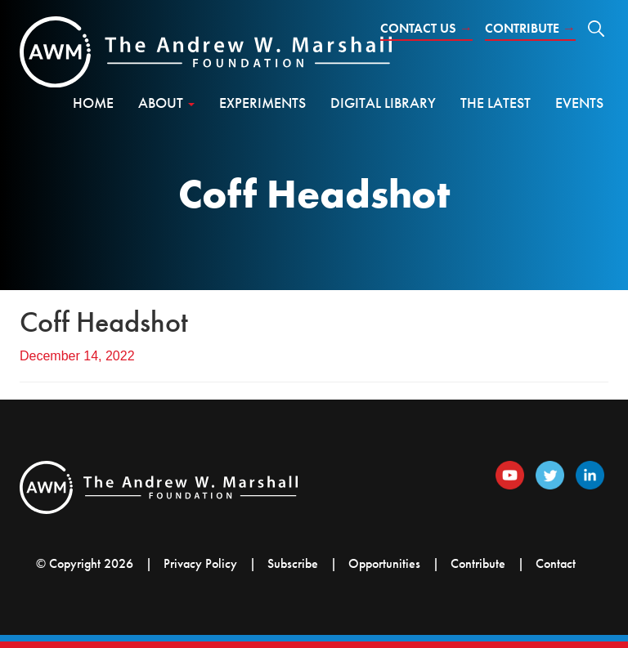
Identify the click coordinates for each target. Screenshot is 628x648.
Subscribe (292, 563)
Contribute (530, 28)
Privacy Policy (200, 563)
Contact (556, 563)
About (166, 102)
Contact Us (426, 28)
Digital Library (383, 102)
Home (93, 102)
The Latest (495, 102)
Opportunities (384, 563)
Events (579, 102)
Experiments (262, 102)
